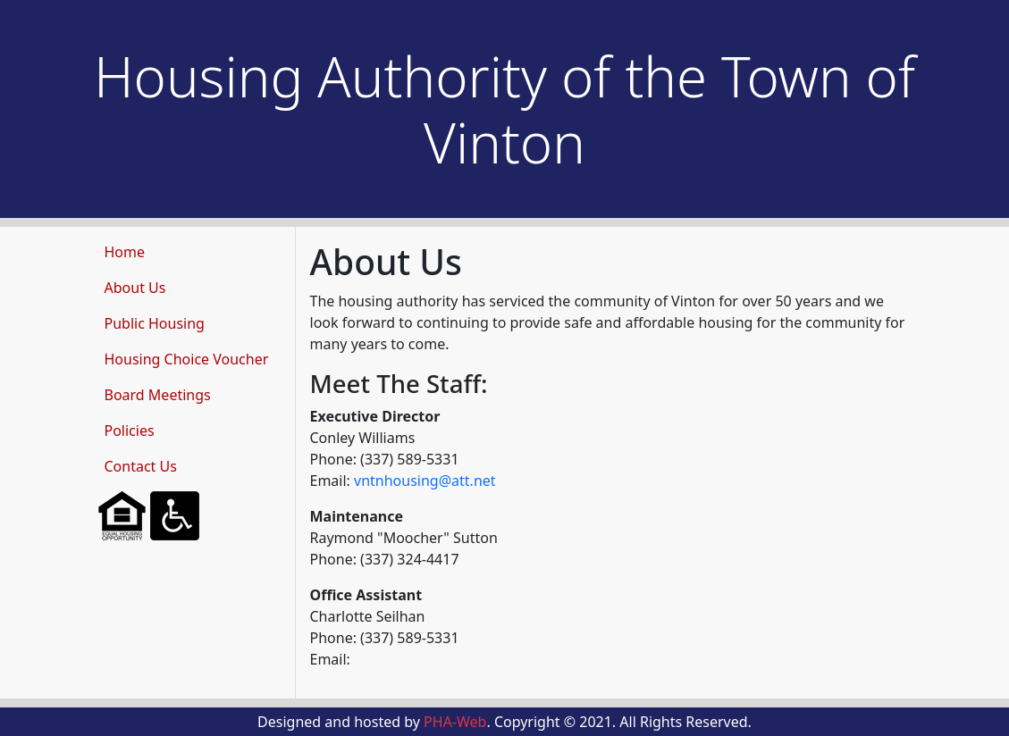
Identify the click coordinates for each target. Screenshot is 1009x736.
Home (125, 252)
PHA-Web (455, 722)
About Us (135, 287)
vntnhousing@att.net (425, 480)
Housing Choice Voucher (187, 359)
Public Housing (155, 323)
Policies (130, 430)
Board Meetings (158, 395)
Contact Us (141, 466)
